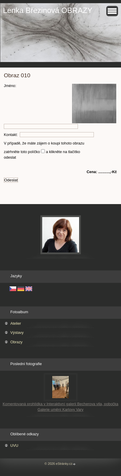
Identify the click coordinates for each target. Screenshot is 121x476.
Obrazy (16, 342)
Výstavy (17, 332)
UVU (14, 445)
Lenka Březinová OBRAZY (47, 10)
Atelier (15, 323)
